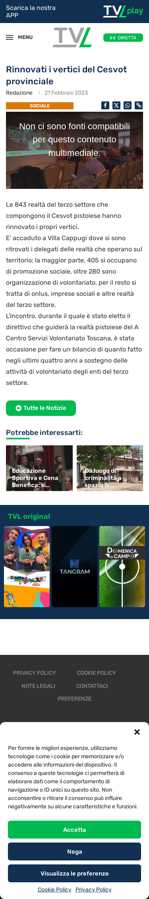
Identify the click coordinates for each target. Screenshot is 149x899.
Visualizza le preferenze (75, 873)
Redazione (19, 92)
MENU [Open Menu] (21, 37)
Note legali (38, 686)
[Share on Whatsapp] (128, 105)
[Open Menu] (9, 37)
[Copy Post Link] (139, 105)
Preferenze (74, 698)
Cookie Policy (55, 889)
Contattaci (92, 686)
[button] (137, 732)
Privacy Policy (93, 889)
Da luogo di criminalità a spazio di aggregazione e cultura (107, 478)
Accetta (74, 829)
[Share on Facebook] (105, 105)
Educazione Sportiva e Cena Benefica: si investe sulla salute (35, 478)
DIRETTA (127, 38)
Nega (74, 851)
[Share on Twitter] (116, 105)
